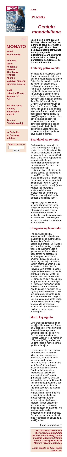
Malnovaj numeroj (16, 81)
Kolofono (11, 60)
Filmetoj (11, 108)
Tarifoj (10, 64)
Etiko (9, 99)
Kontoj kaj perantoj (12, 68)
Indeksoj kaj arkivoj (13, 112)
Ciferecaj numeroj (16, 84)
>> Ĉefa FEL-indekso (13, 136)
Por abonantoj (14, 105)
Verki (9, 90)
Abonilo (11, 78)
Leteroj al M (16, 93)
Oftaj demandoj (15, 123)
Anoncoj (11, 120)
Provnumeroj (13, 54)
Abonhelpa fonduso (12, 73)
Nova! (10, 51)
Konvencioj (13, 96)
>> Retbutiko (13, 132)
